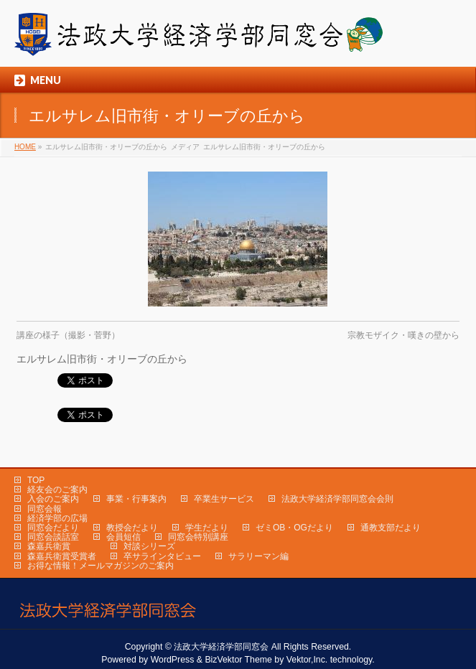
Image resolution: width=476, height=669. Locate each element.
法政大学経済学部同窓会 (221, 647)
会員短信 (123, 537)
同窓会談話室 (53, 537)
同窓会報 (44, 509)
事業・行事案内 (136, 499)
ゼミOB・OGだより (294, 528)
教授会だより (132, 528)
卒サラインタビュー (162, 556)
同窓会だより (53, 528)
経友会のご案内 (57, 490)
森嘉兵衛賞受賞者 (61, 556)
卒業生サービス (224, 499)
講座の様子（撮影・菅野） (68, 335)
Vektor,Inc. (307, 660)
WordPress (173, 660)
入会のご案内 (53, 499)
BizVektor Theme (238, 660)
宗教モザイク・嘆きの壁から (403, 335)
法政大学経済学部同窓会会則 (337, 499)
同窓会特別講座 (198, 537)
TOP (36, 480)
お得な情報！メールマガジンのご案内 (100, 566)
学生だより (206, 528)
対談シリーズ (149, 546)
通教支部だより (390, 528)
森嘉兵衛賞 (48, 546)
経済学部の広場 (57, 518)
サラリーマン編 (258, 556)
